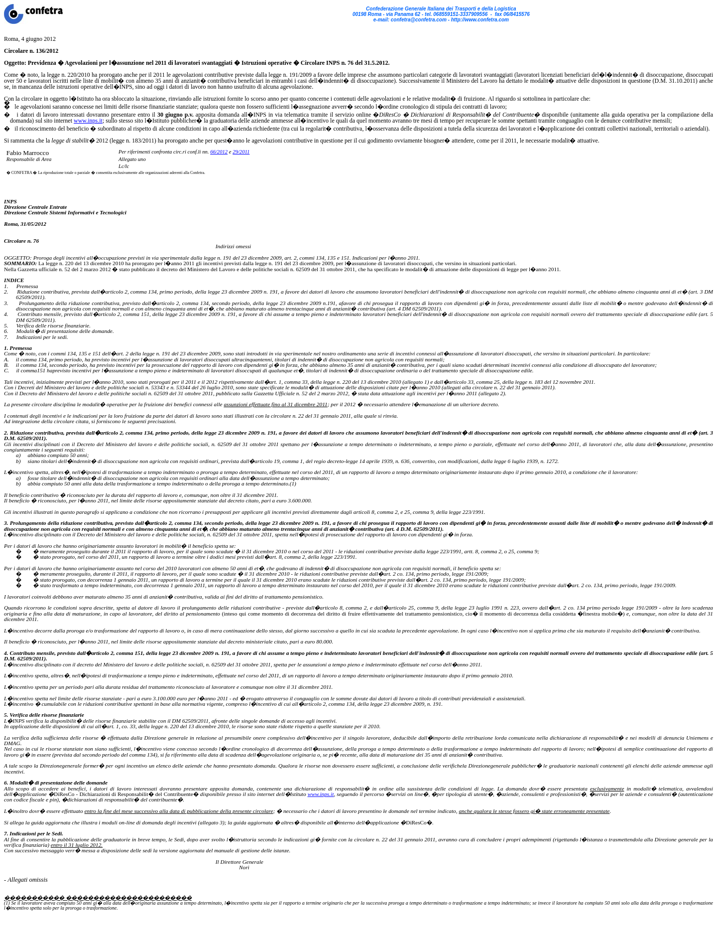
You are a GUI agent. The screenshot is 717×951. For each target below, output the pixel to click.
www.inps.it (88, 120)
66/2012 (219, 152)
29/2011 (241, 152)
